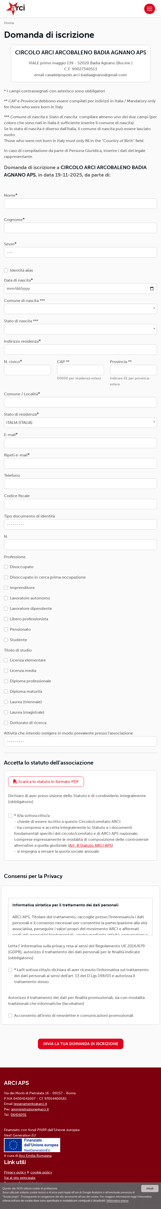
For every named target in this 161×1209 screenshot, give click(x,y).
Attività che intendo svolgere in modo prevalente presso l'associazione (68, 733)
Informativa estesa (118, 1200)
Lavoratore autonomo (30, 598)
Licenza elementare (28, 660)
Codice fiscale (17, 495)
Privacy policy (15, 1172)
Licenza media (23, 670)
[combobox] (80, 309)
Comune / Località (21, 394)
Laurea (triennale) (26, 701)
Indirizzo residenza (21, 341)
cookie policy (41, 1172)
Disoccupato (21, 566)
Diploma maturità (26, 691)
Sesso (9, 244)
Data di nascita (17, 280)
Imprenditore (22, 587)
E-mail (10, 434)
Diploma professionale (30, 681)
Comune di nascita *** (24, 300)
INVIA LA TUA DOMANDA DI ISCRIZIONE (80, 1043)
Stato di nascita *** (21, 321)
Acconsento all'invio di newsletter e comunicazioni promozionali (73, 1015)
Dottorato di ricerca (28, 722)
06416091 (19, 1114)
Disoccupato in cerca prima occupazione (48, 577)
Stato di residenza (20, 414)
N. (6, 536)
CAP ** (63, 361)
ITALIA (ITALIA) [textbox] (19, 422)
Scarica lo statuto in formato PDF (46, 781)
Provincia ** (121, 361)
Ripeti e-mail (15, 455)
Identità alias (21, 270)
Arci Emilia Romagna (35, 1155)
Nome (9, 195)
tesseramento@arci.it (30, 1103)
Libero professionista (29, 619)
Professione (15, 556)
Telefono (12, 475)
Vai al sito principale (19, 1177)
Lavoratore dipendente (31, 608)
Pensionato (20, 629)
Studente (18, 639)
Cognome (13, 219)
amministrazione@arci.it (30, 1109)
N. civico (12, 361)
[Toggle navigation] (149, 9)
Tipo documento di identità (29, 516)
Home (9, 23)
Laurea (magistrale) (27, 712)
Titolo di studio (18, 650)
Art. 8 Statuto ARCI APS (90, 845)
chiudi (149, 1188)
